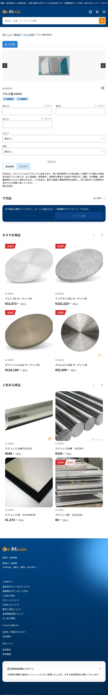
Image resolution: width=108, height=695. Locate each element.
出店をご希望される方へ (14, 632)
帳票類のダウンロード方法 (15, 591)
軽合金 (17, 34)
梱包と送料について (12, 609)
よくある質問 (8, 618)
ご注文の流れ (8, 596)
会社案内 (6, 649)
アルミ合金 (28, 34)
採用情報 (6, 654)
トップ (8, 34)
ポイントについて (10, 600)
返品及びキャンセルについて (16, 586)
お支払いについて (10, 605)
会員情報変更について (13, 614)
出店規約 (6, 636)
